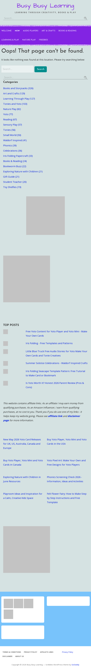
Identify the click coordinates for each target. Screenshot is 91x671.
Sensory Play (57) (12, 124)
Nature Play (29, 40)
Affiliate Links (46, 652)
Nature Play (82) (12, 109)
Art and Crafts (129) (14, 93)
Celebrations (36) (12, 150)
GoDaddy (75, 664)
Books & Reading (67, 31)
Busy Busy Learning (45, 6)
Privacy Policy (30, 652)
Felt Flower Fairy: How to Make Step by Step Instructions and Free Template (66, 498)
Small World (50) (12, 135)
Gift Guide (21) (11, 176)
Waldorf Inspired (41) (15, 140)
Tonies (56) (9, 129)
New (17, 31)
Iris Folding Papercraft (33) (18, 155)
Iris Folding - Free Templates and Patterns (49, 343)
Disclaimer (7, 656)
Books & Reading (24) (15, 161)
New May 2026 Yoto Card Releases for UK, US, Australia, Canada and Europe (22, 444)
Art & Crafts (48, 31)
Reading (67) (10, 119)
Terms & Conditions (11, 652)
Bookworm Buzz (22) (14, 166)
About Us (19, 656)
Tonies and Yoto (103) (15, 103)
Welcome (6, 31)
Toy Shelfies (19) (12, 187)
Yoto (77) (8, 114)
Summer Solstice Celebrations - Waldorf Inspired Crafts (57, 363)
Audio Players (30, 31)
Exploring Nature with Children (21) (23, 171)
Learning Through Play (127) (19, 98)
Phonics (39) (10, 145)
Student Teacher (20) (15, 181)
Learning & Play (10, 40)
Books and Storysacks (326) (18, 88)
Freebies (43, 40)
